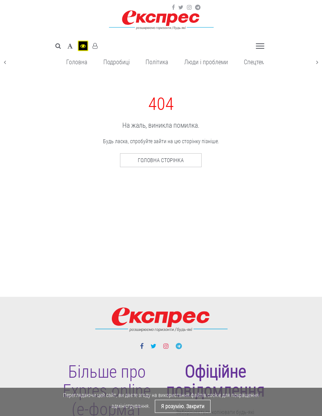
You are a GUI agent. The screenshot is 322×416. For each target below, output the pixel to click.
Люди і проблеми (206, 62)
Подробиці (116, 62)
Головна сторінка (161, 160)
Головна (76, 62)
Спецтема (256, 62)
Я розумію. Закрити (182, 406)
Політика (157, 62)
